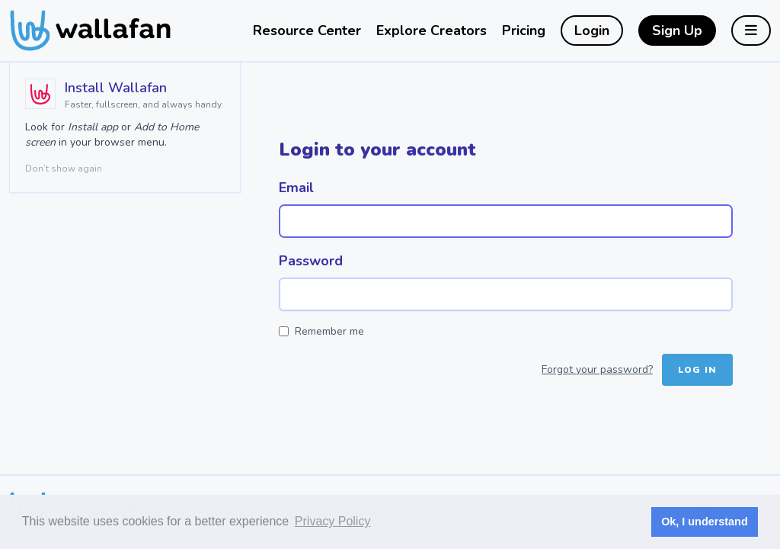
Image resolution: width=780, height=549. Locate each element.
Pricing (523, 30)
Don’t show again (63, 168)
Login (591, 30)
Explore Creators (431, 30)
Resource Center (307, 30)
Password (311, 261)
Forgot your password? (597, 369)
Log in (697, 370)
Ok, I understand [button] (704, 521)
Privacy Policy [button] (333, 521)
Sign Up (677, 30)
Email (296, 187)
